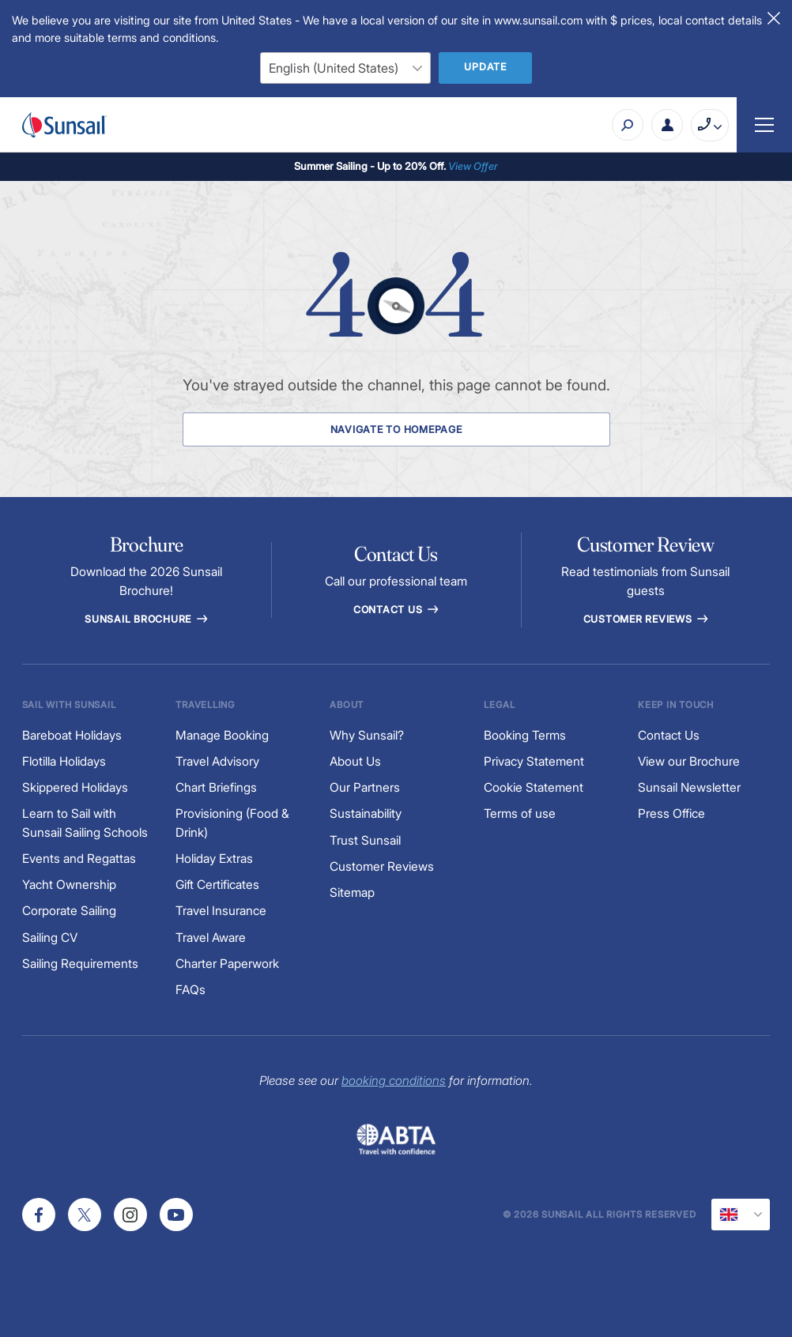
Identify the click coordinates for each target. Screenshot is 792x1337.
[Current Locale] (740, 1214)
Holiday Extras (214, 858)
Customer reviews (646, 619)
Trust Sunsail (365, 840)
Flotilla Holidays (64, 761)
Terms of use (520, 813)
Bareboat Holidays (72, 735)
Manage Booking (222, 735)
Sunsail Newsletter (689, 787)
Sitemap (352, 892)
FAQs (190, 989)
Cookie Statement (533, 787)
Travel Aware (210, 937)
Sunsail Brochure (146, 619)
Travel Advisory (217, 761)
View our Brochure (689, 761)
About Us (355, 761)
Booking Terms (525, 735)
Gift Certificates (217, 884)
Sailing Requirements (80, 963)
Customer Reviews (382, 866)
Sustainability (366, 813)
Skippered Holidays (75, 787)
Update (485, 67)
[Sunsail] (64, 124)
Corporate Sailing (69, 910)
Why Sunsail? (367, 735)
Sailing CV (49, 937)
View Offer (473, 166)
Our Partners (365, 787)
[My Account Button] (667, 125)
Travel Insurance (220, 910)
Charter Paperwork (227, 963)
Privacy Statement (534, 761)
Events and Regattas (79, 858)
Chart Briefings (216, 787)
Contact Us (396, 610)
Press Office (671, 813)
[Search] (627, 125)
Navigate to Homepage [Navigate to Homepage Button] (396, 429)
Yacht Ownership (69, 884)
